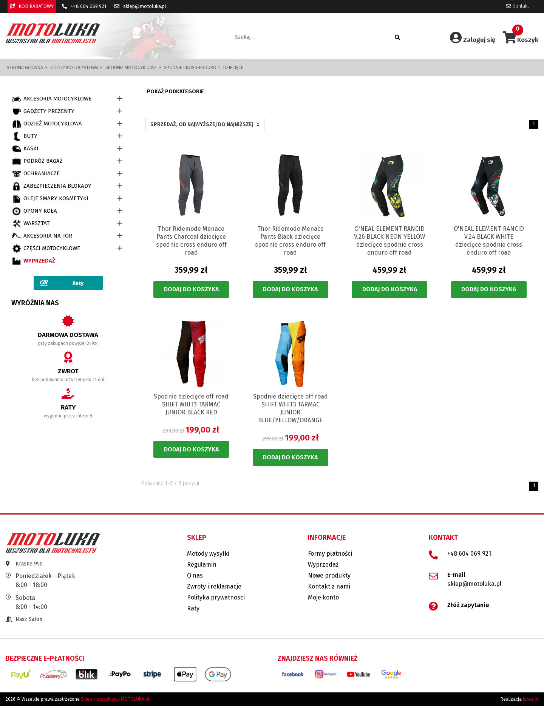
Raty (193, 608)
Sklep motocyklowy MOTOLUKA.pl (115, 699)
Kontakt (517, 6)
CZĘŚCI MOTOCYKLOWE (46, 248)
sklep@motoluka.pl (140, 6)
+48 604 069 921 (84, 6)
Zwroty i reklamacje (214, 586)
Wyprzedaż (33, 261)
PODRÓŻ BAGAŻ (37, 161)
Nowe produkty (329, 575)
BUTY (24, 136)
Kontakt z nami (329, 586)
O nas (195, 575)
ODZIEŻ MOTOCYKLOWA (47, 124)
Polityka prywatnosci (216, 597)
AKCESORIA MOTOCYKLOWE (51, 99)
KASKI (25, 149)
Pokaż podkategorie (175, 91)
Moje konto (323, 597)
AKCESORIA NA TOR (42, 236)
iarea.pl (530, 699)
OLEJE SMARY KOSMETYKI (50, 199)
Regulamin (201, 564)
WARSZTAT (30, 224)
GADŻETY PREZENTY (43, 111)
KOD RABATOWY (32, 6)
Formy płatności (330, 553)
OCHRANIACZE (36, 174)
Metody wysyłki (208, 553)
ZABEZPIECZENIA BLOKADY (51, 186)
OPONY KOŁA (34, 211)
